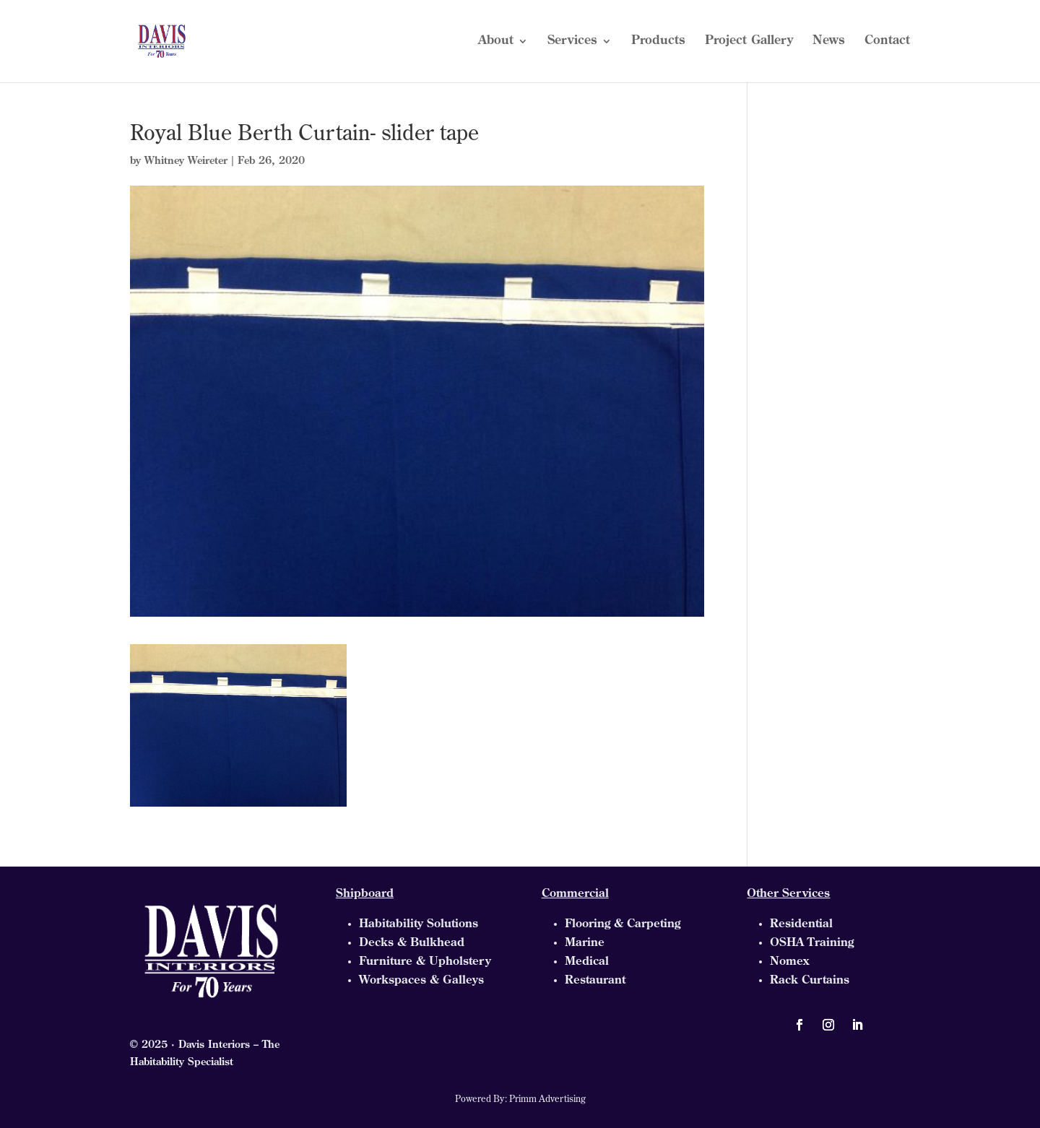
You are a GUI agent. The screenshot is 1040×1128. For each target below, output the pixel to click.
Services (572, 41)
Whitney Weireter (186, 161)
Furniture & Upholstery (425, 962)
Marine (584, 943)
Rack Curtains (809, 980)
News (828, 41)
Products (658, 41)
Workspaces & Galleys (421, 980)
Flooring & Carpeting (622, 924)
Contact (887, 41)
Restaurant (595, 980)
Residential (801, 924)
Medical (587, 962)
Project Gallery (749, 41)
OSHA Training (812, 943)
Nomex (789, 962)
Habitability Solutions (418, 924)
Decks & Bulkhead (411, 943)
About (496, 41)
